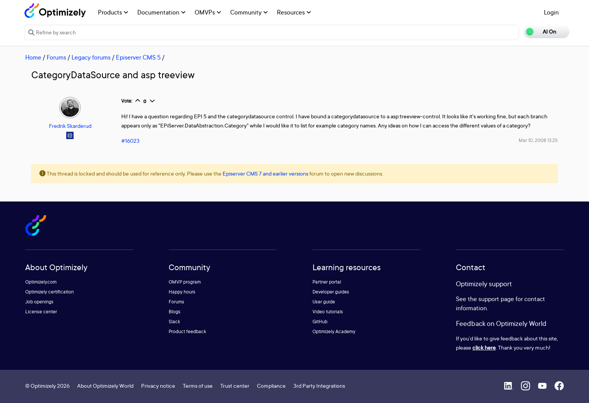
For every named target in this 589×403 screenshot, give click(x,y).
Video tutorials (327, 311)
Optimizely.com (41, 282)
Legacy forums (91, 57)
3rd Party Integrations (319, 385)
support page (496, 299)
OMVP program (185, 282)
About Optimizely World (105, 385)
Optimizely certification (49, 292)
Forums (56, 57)
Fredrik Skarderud (70, 125)
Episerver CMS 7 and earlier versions (265, 173)
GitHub (319, 321)
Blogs (175, 311)
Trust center (234, 385)
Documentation (161, 12)
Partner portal (326, 282)
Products (113, 12)
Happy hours (182, 292)
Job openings (39, 301)
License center (41, 311)
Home (33, 57)
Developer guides (330, 292)
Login (551, 12)
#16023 (130, 140)
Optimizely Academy (333, 331)
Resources (294, 12)
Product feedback (187, 331)
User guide (323, 301)
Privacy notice (158, 385)
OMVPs (208, 12)
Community (249, 12)
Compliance (271, 385)
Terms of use (198, 385)
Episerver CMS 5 (138, 57)
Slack (174, 321)
